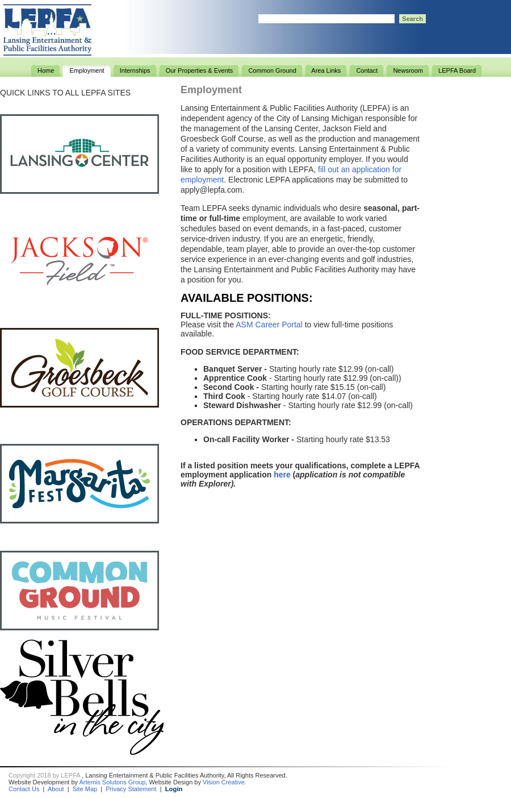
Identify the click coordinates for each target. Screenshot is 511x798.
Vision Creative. (224, 782)
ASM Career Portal (269, 324)
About (56, 788)
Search (412, 18)
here (282, 474)
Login (174, 788)
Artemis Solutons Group (112, 782)
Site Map (85, 788)
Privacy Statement (131, 788)
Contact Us (24, 788)
